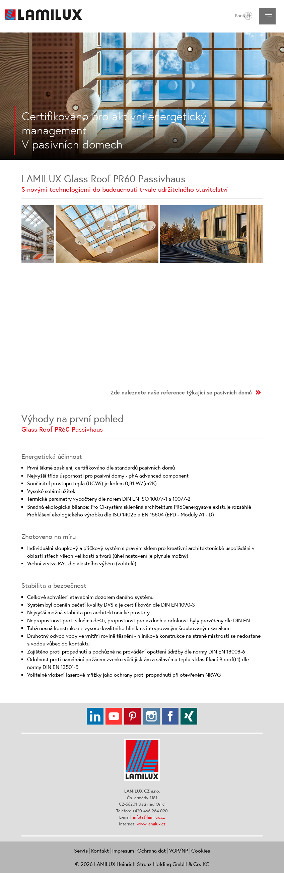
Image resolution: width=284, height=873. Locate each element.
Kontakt (243, 15)
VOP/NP (178, 850)
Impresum (123, 850)
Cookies (200, 850)
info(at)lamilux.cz (149, 817)
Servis (81, 850)
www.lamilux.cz (151, 824)
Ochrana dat (151, 850)
